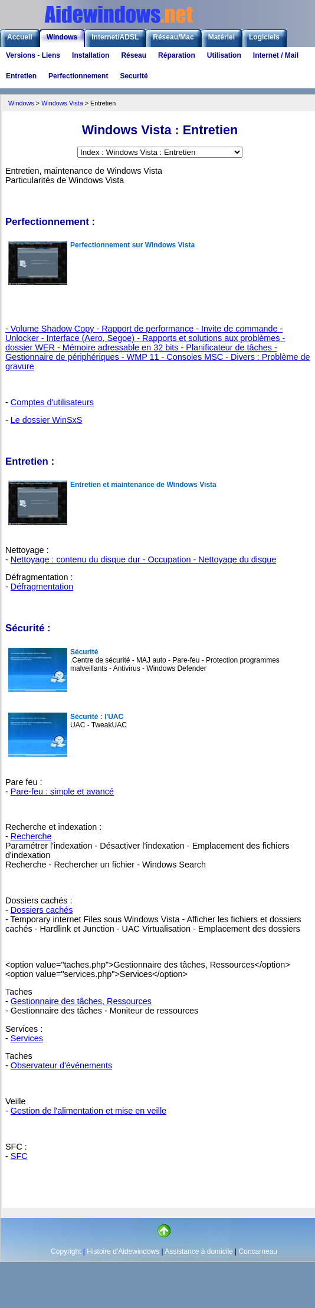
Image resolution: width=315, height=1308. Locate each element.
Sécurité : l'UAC (96, 717)
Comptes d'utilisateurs (52, 402)
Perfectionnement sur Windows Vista (132, 245)
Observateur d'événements (61, 1065)
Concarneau (258, 1251)
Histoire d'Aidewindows (123, 1251)
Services (27, 1038)
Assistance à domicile (198, 1251)
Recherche (31, 836)
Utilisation (224, 55)
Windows (62, 37)
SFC (19, 1156)
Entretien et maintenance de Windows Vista (143, 485)
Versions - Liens (33, 55)
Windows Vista (62, 103)
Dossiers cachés (42, 910)
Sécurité (84, 652)
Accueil (19, 37)
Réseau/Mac (173, 37)
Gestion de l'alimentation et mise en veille (88, 1110)
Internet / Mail (275, 55)
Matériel (221, 37)
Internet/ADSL (115, 37)
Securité (133, 76)
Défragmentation (42, 586)
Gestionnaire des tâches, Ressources (81, 1001)
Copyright (66, 1251)
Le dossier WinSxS (47, 420)
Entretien (21, 76)
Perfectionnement (78, 76)
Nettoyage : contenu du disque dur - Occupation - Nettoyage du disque (143, 559)
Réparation (176, 55)
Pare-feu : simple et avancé (62, 791)
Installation (90, 55)
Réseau (133, 55)
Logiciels (264, 37)
